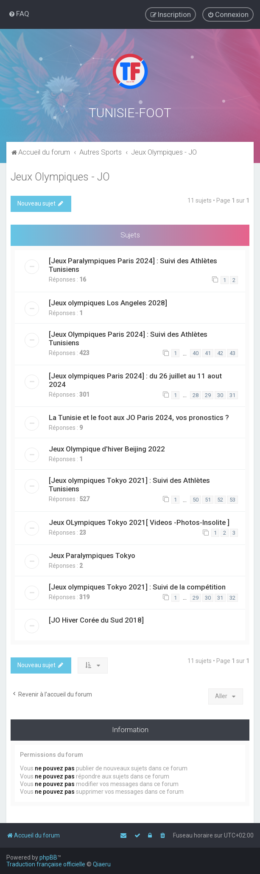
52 (220, 498)
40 (195, 352)
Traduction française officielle (45, 864)
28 (195, 393)
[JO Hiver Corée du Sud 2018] (96, 619)
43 (232, 352)
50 (195, 498)
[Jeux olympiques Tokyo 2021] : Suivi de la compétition (137, 585)
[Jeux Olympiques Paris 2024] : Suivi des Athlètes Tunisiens (128, 336)
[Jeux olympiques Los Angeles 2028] (108, 301)
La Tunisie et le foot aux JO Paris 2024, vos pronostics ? (139, 416)
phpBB (48, 857)
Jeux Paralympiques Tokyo (92, 554)
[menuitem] (18, 13)
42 (220, 352)
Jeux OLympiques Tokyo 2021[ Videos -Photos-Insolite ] (139, 520)
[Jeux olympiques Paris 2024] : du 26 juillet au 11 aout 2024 (135, 378)
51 (208, 498)
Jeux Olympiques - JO (60, 175)
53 (232, 498)
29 (208, 393)
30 (220, 393)
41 (208, 352)
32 (232, 596)
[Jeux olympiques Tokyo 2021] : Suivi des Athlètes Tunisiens (129, 483)
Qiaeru (102, 864)
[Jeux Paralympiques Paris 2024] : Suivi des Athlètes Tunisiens (133, 263)
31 (232, 393)
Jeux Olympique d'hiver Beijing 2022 (107, 447)
